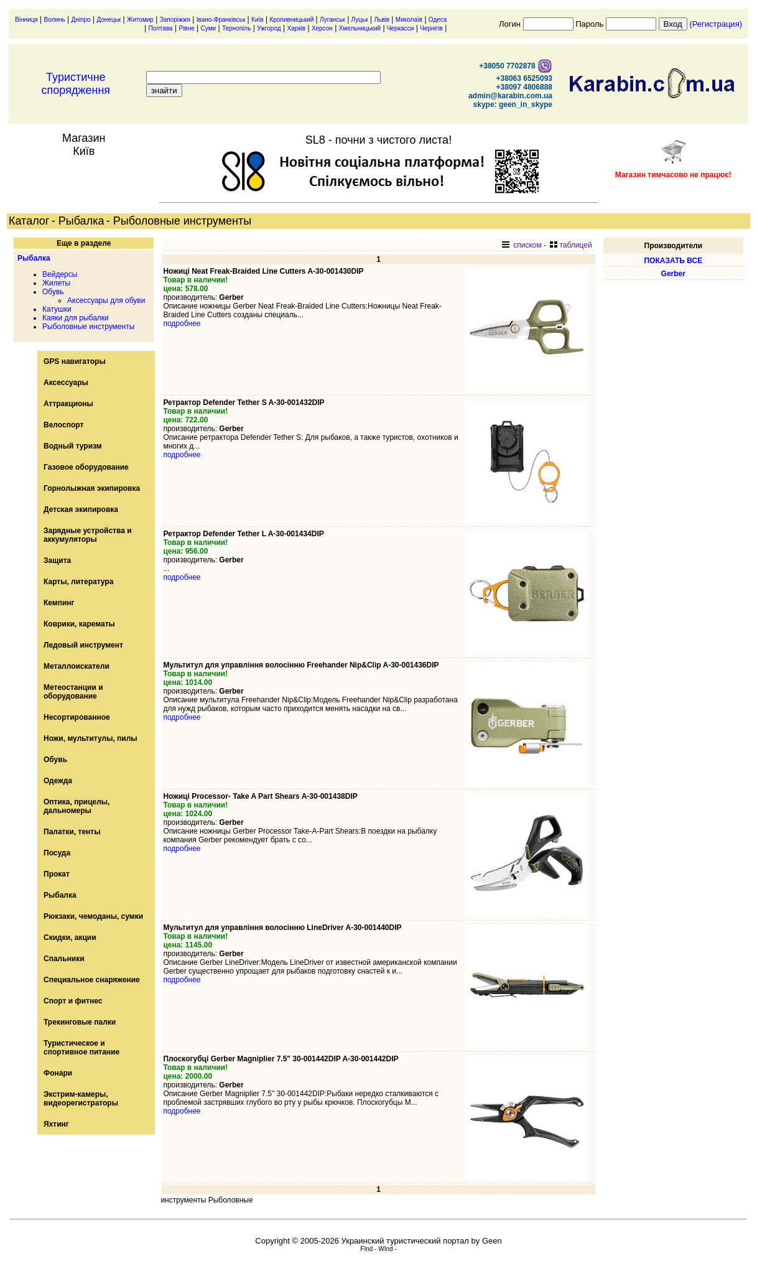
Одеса (438, 19)
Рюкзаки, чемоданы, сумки (93, 916)
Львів (381, 19)
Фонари (58, 1073)
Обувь (53, 291)
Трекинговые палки (80, 1022)
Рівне (186, 28)
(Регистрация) (715, 24)
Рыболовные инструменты (88, 326)
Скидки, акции (70, 937)
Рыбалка (33, 258)
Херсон (322, 28)
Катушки (57, 309)
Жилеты (56, 283)
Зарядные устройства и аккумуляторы (88, 535)
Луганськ (332, 19)
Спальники (64, 958)
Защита (57, 560)
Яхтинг (56, 1124)
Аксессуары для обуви (106, 300)
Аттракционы (68, 403)
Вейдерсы (59, 274)
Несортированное (77, 717)
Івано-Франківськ (221, 19)
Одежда (58, 780)
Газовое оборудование (86, 467)
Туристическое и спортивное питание (81, 1047)
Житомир (140, 19)
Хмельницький (360, 28)
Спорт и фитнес (73, 1001)
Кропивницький (291, 19)
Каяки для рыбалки (75, 318)
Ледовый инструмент (83, 645)
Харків (296, 28)
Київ (257, 19)
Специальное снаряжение (92, 979)
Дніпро (81, 19)
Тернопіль (236, 28)
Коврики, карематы (79, 624)
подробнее (181, 323)
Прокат (57, 874)
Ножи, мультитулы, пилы (90, 738)
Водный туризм (73, 446)
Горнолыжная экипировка (92, 488)
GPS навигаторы (75, 361)
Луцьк (359, 19)
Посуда (57, 853)
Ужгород (269, 28)
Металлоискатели (76, 666)
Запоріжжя (175, 19)
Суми (208, 28)
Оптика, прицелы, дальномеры (76, 806)
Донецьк (108, 19)
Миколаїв (409, 19)
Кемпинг (59, 602)
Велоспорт (63, 425)
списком (522, 245)
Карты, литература (78, 581)
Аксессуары (66, 382)
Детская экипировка (81, 509)
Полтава (160, 28)
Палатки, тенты (72, 831)
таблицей (571, 245)
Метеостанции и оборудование (73, 691)
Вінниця (26, 19)
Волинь (54, 19)
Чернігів (431, 28)
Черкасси (400, 28)
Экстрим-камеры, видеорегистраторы (81, 1098)
